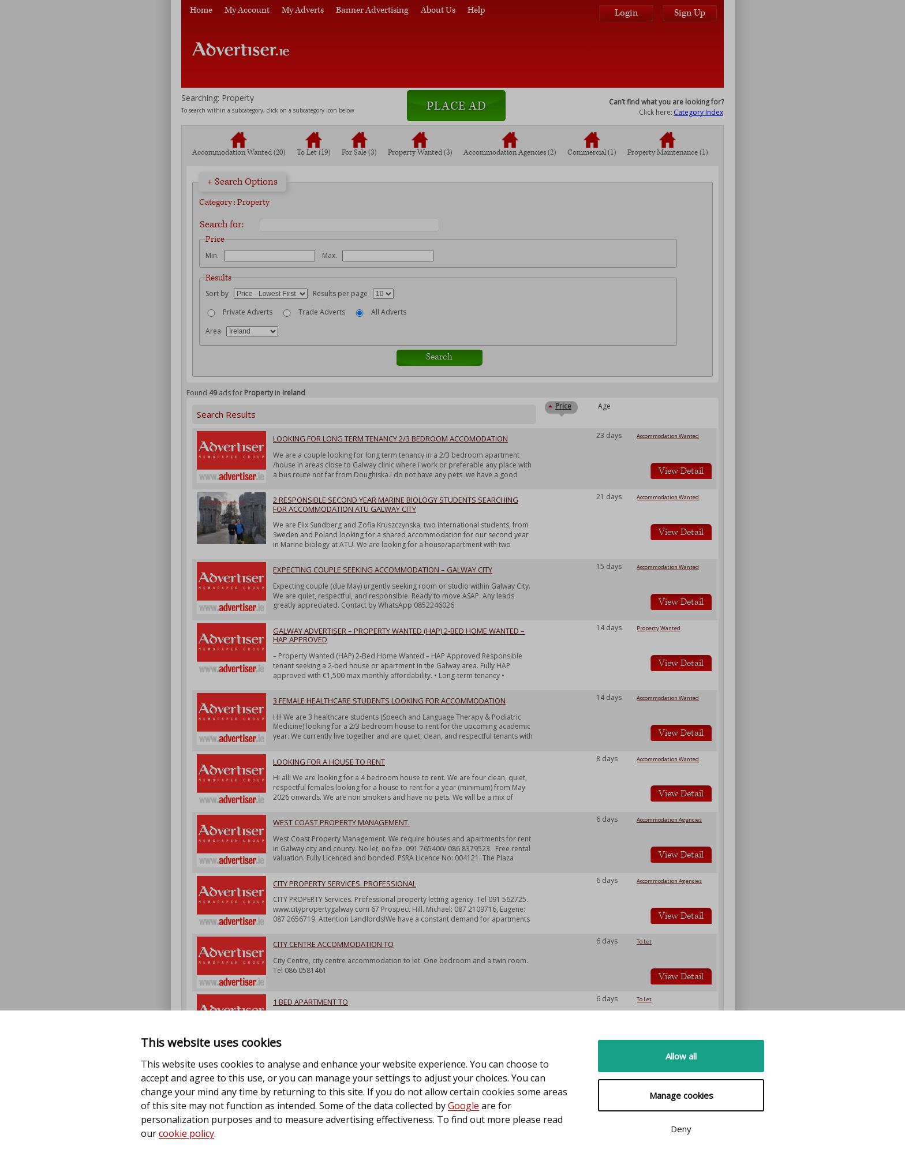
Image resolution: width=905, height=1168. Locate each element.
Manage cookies (681, 1095)
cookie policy (186, 1133)
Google (463, 1105)
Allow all (681, 1056)
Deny (681, 1129)
